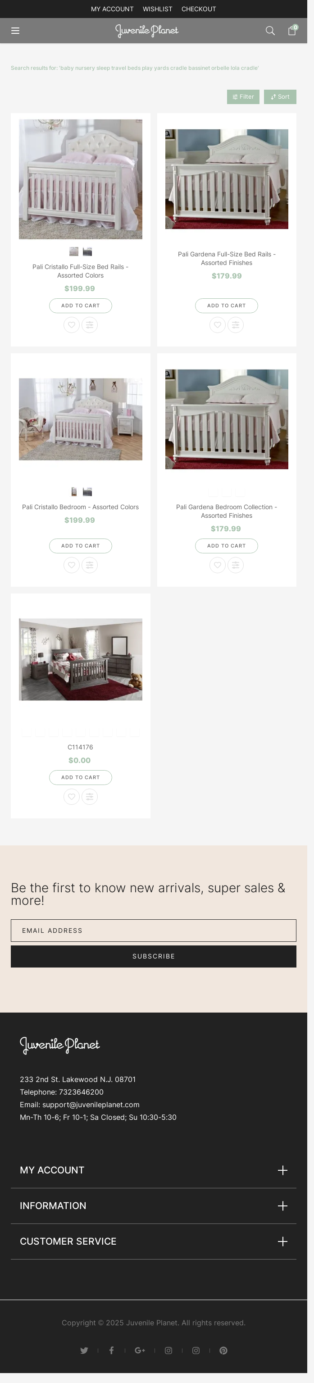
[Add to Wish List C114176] (72, 797)
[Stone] (94, 731)
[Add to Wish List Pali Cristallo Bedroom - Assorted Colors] (72, 565)
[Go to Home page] (149, 31)
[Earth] (67, 731)
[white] (80, 731)
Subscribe (153, 956)
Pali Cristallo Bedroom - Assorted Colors (80, 507)
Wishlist (158, 9)
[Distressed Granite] (134, 731)
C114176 (80, 747)
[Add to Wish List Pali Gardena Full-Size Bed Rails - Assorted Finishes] (217, 325)
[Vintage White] (74, 251)
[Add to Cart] (80, 305)
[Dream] (213, 491)
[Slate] (227, 491)
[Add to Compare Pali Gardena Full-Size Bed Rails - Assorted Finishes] (236, 325)
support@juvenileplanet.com (91, 1104)
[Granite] (87, 251)
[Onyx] (121, 731)
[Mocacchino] (240, 491)
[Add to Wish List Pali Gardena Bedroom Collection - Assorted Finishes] (217, 565)
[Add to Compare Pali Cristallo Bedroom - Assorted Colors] (90, 565)
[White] (40, 731)
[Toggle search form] (270, 30)
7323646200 (81, 1091)
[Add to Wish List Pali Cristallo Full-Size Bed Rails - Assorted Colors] (72, 325)
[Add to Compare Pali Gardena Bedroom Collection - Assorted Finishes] (236, 565)
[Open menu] (21, 30)
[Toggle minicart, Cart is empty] (287, 30)
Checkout (199, 9)
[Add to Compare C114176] (90, 797)
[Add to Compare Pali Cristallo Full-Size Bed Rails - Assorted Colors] (90, 325)
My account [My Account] (112, 9)
